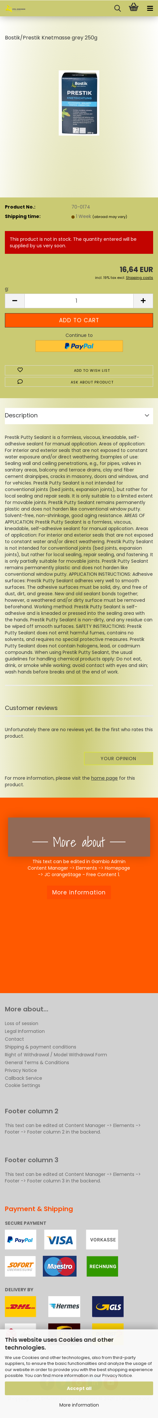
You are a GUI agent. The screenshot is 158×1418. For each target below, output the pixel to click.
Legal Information (25, 1031)
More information (79, 1405)
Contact (14, 1039)
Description (21, 415)
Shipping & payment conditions (40, 1047)
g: (7, 288)
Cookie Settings (22, 1085)
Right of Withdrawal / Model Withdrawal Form (56, 1054)
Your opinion (118, 758)
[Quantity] (79, 301)
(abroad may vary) (109, 216)
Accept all (79, 1388)
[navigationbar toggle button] (150, 8)
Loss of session (21, 1023)
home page (104, 778)
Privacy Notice (117, 1375)
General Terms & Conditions (37, 1062)
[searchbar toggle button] (117, 8)
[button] (14, 301)
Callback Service (23, 1078)
